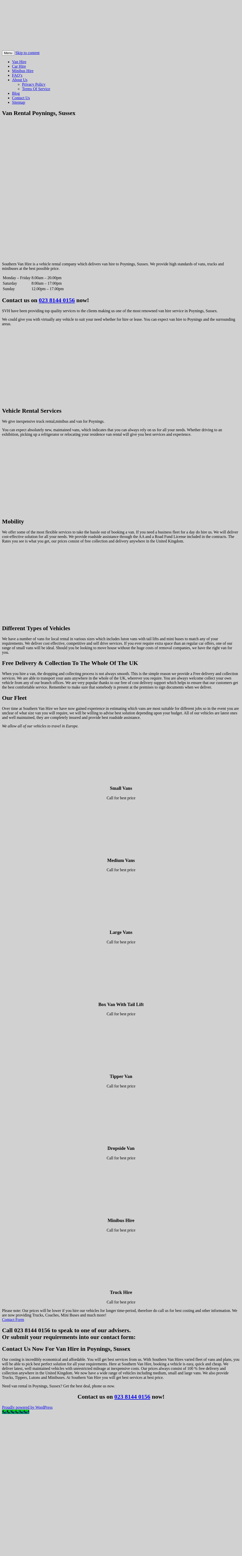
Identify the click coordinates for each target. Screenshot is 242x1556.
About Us (20, 80)
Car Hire (19, 66)
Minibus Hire (23, 71)
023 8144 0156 (57, 300)
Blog (16, 93)
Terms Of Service (36, 89)
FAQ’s (17, 75)
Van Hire (19, 62)
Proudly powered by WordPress (27, 1407)
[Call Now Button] (15, 1412)
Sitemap (18, 102)
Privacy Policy (34, 84)
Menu (8, 53)
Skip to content (27, 53)
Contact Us (21, 98)
